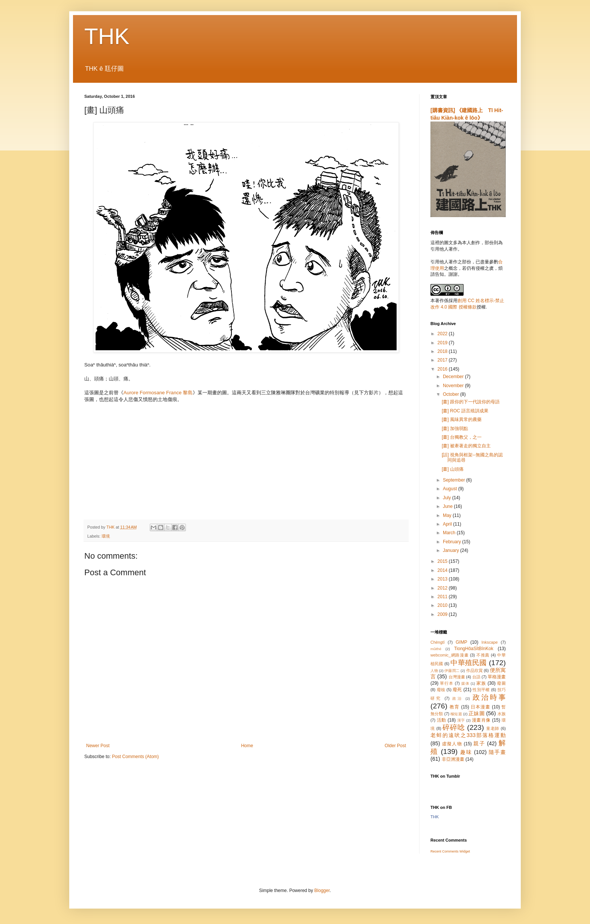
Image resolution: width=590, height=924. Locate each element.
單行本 (446, 683)
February (452, 541)
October (451, 394)
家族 (481, 683)
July (447, 497)
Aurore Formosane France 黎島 (158, 392)
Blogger (322, 890)
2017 (443, 360)
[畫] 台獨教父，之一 (462, 437)
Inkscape (490, 642)
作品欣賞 (474, 670)
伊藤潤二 (451, 671)
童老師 (492, 728)
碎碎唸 (453, 727)
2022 (443, 333)
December (454, 376)
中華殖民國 (468, 663)
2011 (443, 596)
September (454, 480)
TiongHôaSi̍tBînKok (473, 648)
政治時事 (489, 697)
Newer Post (97, 745)
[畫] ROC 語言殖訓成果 (465, 410)
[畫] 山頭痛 (453, 469)
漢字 (461, 720)
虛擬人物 (452, 743)
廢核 (441, 689)
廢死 (457, 689)
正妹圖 (476, 713)
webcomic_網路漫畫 (449, 655)
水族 (501, 713)
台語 (476, 677)
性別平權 (481, 689)
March (450, 532)
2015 (443, 561)
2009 (443, 614)
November (454, 385)
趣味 (466, 752)
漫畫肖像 (481, 720)
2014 (443, 570)
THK (106, 36)
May (448, 515)
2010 (443, 605)
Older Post (395, 745)
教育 (454, 707)
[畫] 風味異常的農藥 (462, 419)
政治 (457, 698)
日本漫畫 (480, 707)
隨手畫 (497, 752)
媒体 (465, 683)
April (448, 524)
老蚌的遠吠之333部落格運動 (468, 735)
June (448, 506)
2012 (443, 588)
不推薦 (483, 655)
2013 (443, 579)
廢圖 (501, 683)
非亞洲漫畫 (453, 759)
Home (247, 745)
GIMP (461, 642)
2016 (443, 369)
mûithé (435, 649)
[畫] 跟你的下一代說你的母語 (471, 401)
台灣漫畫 (457, 677)
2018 (443, 351)
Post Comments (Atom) (135, 756)
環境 (106, 536)
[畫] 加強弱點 (455, 428)
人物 (434, 671)
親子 (479, 743)
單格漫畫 (497, 676)
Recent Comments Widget (450, 851)
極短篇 (456, 714)
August (450, 488)
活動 (441, 720)
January (451, 550)
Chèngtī (437, 642)
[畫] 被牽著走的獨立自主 (466, 445)
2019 (443, 342)
